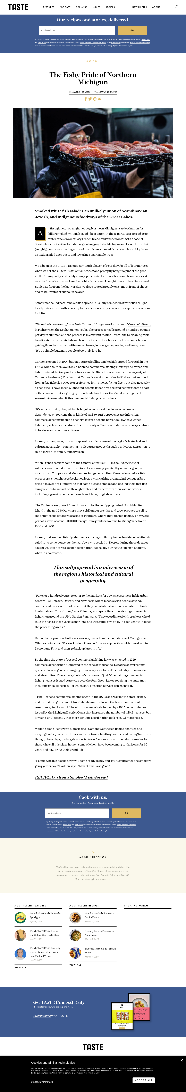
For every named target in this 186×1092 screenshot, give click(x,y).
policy (85, 46)
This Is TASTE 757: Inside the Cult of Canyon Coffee (44, 933)
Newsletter (139, 7)
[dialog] (93, 1074)
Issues (96, 7)
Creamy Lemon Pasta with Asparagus (99, 933)
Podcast (65, 7)
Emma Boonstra (108, 92)
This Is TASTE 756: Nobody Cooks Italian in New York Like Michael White (45, 951)
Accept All (143, 1080)
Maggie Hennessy (81, 92)
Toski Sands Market (80, 271)
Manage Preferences (42, 1082)
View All (21, 968)
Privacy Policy (56, 1073)
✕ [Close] (181, 1060)
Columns (81, 7)
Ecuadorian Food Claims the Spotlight (45, 915)
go (132, 30)
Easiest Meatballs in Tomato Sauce (100, 950)
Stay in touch (42, 1015)
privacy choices (94, 1073)
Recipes (110, 7)
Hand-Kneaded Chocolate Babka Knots (99, 915)
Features (48, 7)
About (156, 7)
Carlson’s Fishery (139, 324)
